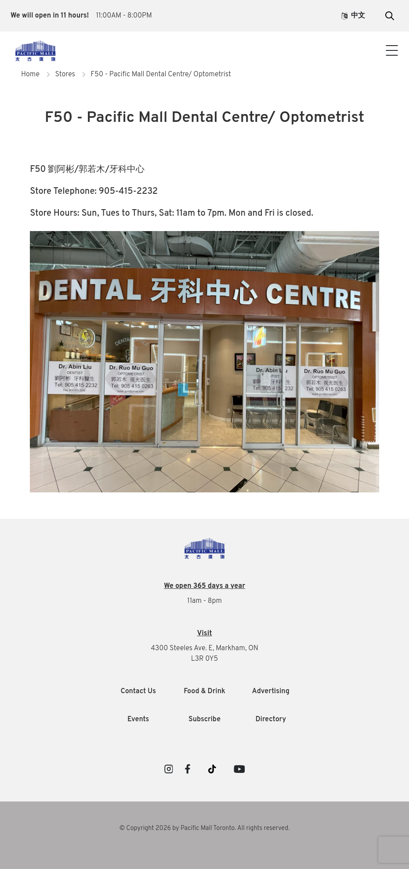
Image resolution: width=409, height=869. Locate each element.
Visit (204, 633)
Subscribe (204, 719)
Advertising (271, 691)
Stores (65, 74)
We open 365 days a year (204, 586)
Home (30, 74)
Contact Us (204, 60)
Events (138, 719)
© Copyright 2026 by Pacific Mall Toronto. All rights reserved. (204, 828)
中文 (353, 15)
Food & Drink (204, 691)
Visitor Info (204, 43)
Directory (270, 719)
